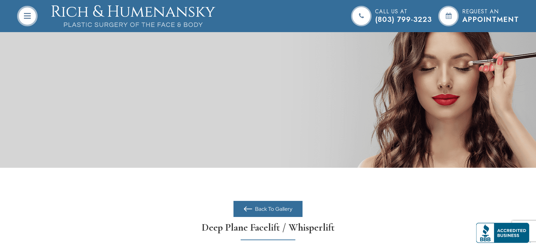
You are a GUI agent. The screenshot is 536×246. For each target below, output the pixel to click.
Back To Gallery (273, 209)
